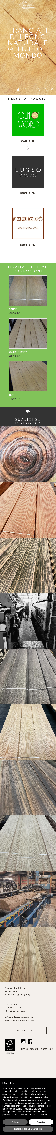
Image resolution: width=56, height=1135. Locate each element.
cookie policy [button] (42, 1097)
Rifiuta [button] (15, 1122)
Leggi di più (14, 313)
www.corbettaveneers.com (19, 1020)
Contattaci (25, 1030)
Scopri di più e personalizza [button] (28, 1129)
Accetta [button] (41, 1122)
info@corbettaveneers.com (19, 1017)
